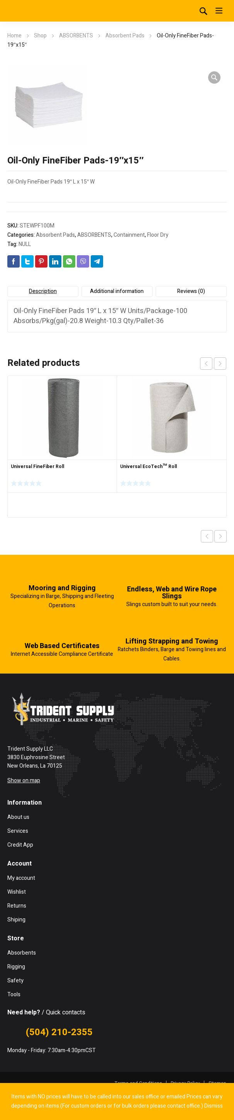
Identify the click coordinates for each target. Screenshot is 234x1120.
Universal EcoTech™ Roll (148, 466)
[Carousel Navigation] (213, 363)
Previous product (207, 536)
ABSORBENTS (76, 36)
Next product (220, 536)
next (220, 363)
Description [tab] (43, 291)
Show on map (23, 780)
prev (206, 363)
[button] (214, 77)
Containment (129, 235)
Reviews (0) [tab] (191, 291)
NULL (25, 244)
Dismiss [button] (213, 1106)
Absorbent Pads (124, 36)
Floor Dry (157, 235)
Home (14, 36)
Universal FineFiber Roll (37, 466)
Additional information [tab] (117, 291)
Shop (40, 36)
